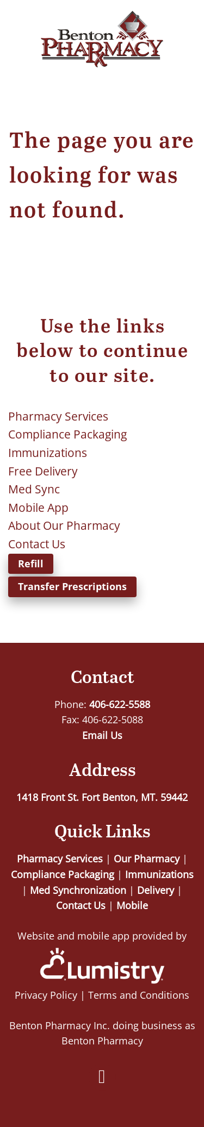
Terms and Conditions (138, 995)
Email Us (102, 735)
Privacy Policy (46, 995)
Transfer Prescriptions (72, 586)
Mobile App (38, 507)
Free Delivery (43, 471)
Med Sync (34, 489)
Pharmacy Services (58, 416)
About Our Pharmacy (64, 525)
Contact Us (36, 544)
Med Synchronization (78, 890)
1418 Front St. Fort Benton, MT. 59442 (102, 797)
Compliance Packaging (67, 434)
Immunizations (47, 452)
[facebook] (102, 1077)
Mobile (132, 905)
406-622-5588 (119, 704)
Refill (31, 563)
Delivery (155, 890)
